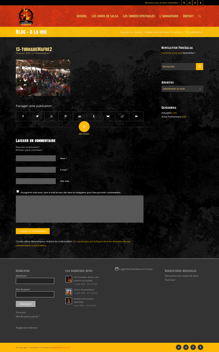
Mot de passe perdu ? (28, 316)
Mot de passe (23, 289)
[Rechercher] (199, 16)
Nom (63, 158)
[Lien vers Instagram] (189, 2)
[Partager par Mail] (136, 116)
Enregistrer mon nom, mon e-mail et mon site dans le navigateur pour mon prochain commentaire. (71, 192)
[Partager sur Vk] (108, 116)
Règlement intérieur (27, 327)
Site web (64, 181)
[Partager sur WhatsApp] (52, 116)
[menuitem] (81, 16)
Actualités (167, 112)
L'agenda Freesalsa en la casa (135, 269)
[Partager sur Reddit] (122, 116)
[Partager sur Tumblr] (94, 116)
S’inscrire (21, 312)
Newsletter (189, 52)
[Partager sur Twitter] (37, 116)
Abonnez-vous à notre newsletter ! (162, 2)
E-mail (64, 169)
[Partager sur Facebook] (23, 116)
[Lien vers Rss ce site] (184, 2)
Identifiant (21, 275)
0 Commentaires (41, 53)
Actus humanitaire (172, 116)
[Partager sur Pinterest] (66, 116)
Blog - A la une (31, 32)
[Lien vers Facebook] (200, 2)
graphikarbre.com (61, 347)
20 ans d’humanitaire (84, 289)
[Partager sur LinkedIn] (80, 116)
